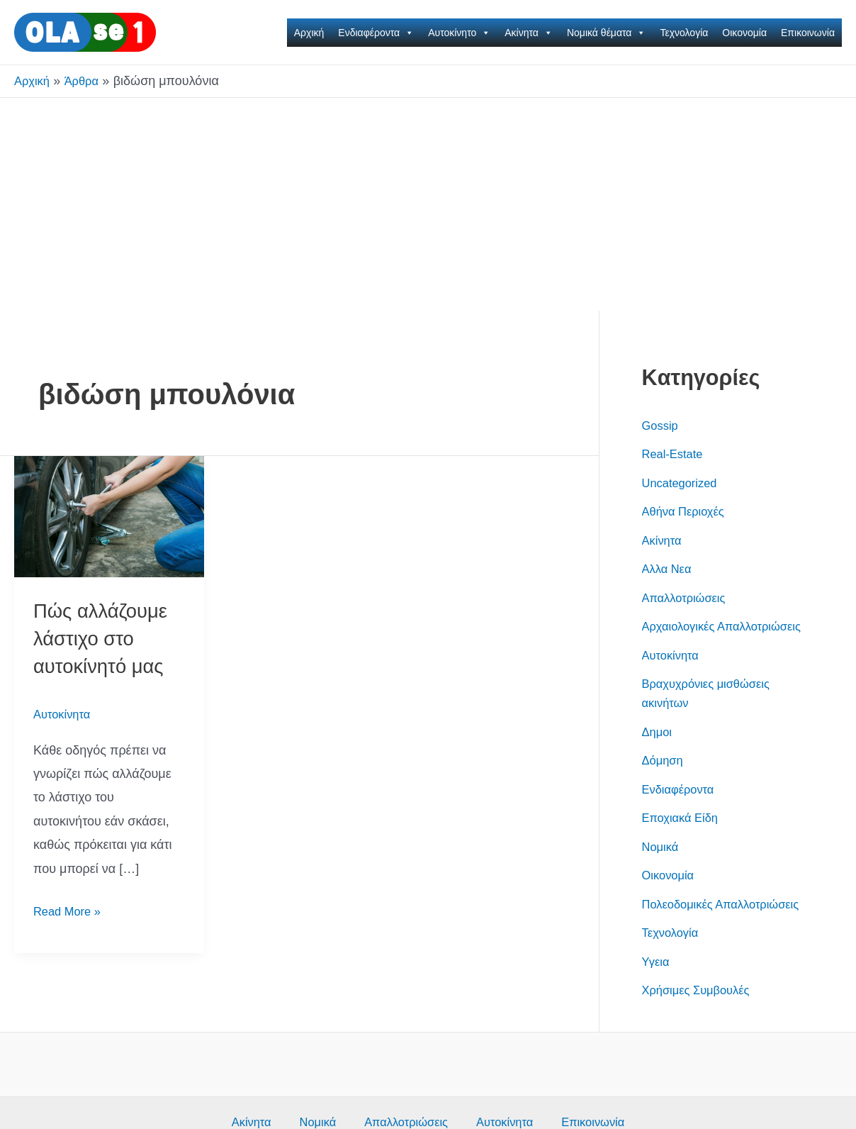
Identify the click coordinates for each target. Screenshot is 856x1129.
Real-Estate (675, 454)
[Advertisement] (428, 204)
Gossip (662, 425)
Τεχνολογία (684, 32)
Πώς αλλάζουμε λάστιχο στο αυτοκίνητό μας (106, 638)
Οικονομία (744, 32)
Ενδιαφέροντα (376, 32)
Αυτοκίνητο (459, 32)
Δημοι (658, 751)
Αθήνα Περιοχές (687, 511)
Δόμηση (664, 779)
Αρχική (309, 32)
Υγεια (657, 1000)
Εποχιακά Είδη (684, 837)
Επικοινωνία (808, 32)
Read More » (70, 911)
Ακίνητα (529, 32)
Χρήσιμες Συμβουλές (701, 1028)
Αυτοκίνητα (64, 714)
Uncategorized (683, 483)
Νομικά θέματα (606, 32)
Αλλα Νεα (669, 569)
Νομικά (662, 866)
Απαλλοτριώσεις (687, 598)
